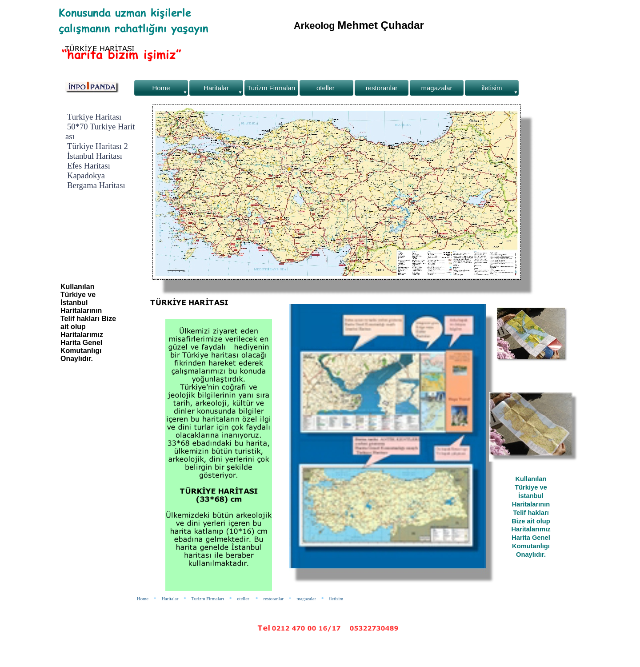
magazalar (306, 598)
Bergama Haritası (96, 185)
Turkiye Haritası (94, 116)
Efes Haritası (88, 165)
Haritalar (169, 598)
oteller (243, 598)
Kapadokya (86, 175)
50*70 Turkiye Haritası (100, 131)
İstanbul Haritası (94, 156)
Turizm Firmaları (208, 598)
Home (142, 598)
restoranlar (273, 598)
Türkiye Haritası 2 (97, 146)
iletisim (336, 598)
